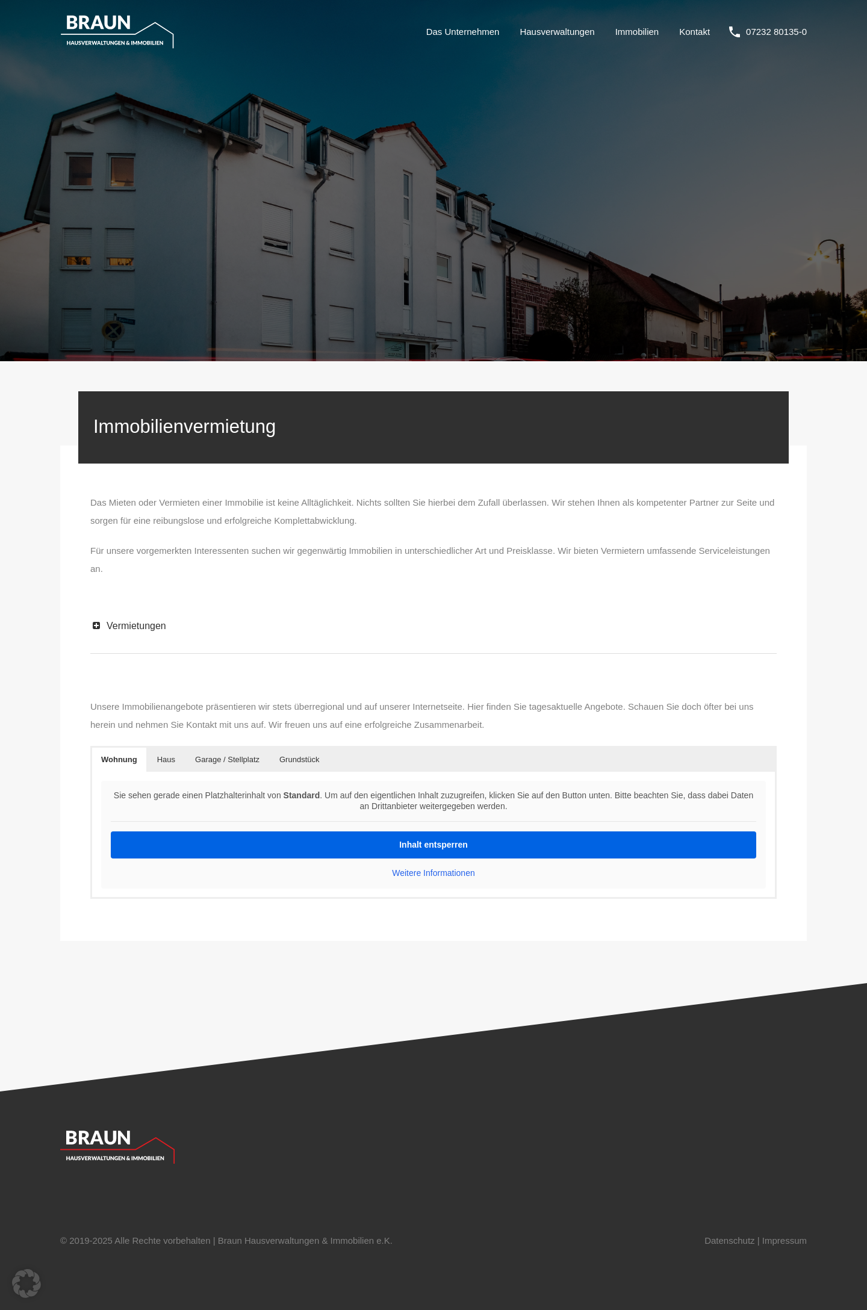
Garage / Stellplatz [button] (227, 759)
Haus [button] (166, 759)
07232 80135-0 (776, 31)
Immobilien (637, 31)
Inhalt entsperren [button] (433, 844)
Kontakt (694, 31)
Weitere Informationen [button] (433, 873)
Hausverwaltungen (557, 31)
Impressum (784, 1240)
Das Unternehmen (463, 31)
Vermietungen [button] (128, 625)
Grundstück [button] (299, 759)
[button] (26, 1283)
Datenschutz (729, 1240)
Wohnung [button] (119, 759)
